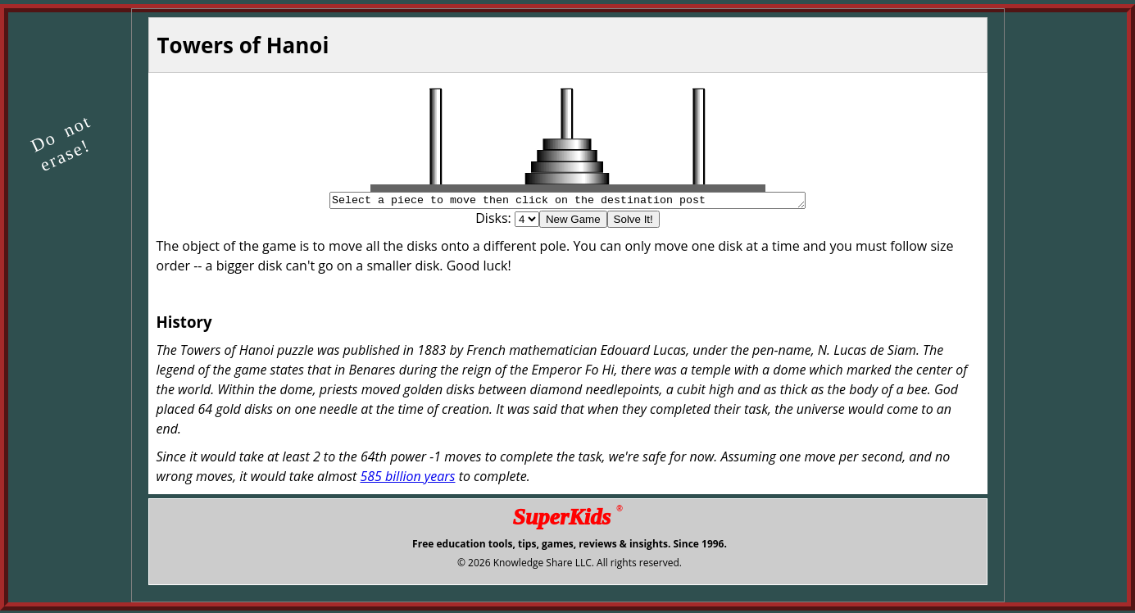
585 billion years (407, 479)
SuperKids (567, 519)
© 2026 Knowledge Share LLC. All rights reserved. (569, 565)
